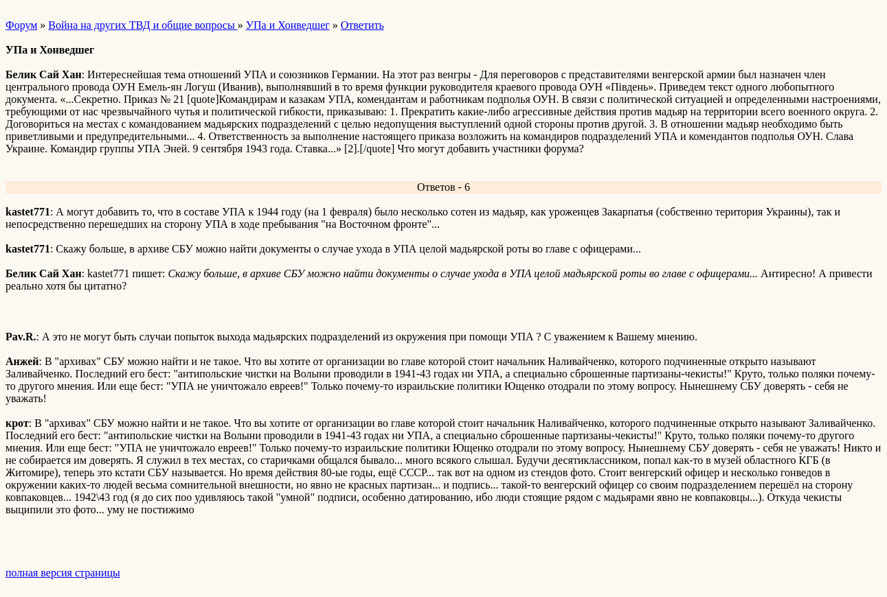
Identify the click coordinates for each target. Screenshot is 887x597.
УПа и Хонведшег (288, 25)
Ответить (362, 25)
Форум (21, 25)
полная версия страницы (62, 572)
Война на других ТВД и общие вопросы (142, 25)
